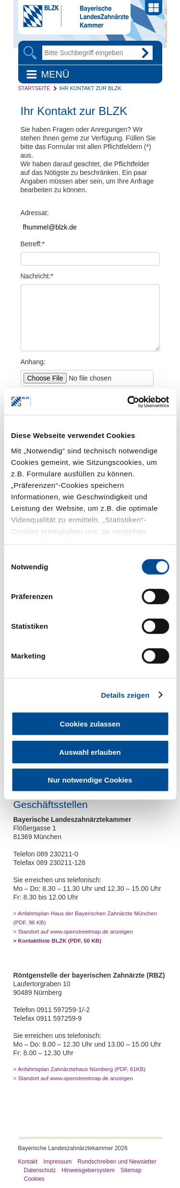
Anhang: (33, 362)
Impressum (57, 1161)
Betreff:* (33, 244)
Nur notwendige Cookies (90, 780)
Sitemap (131, 1170)
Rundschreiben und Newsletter (117, 1161)
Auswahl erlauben (89, 752)
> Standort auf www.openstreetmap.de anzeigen (73, 931)
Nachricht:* (37, 276)
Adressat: (35, 213)
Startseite (34, 88)
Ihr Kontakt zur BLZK (90, 88)
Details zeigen (125, 695)
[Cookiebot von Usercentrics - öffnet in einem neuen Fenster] (128, 401)
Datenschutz (40, 1170)
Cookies (34, 1179)
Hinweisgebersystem (88, 1170)
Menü (55, 74)
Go (145, 53)
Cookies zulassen (90, 724)
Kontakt (28, 1161)
